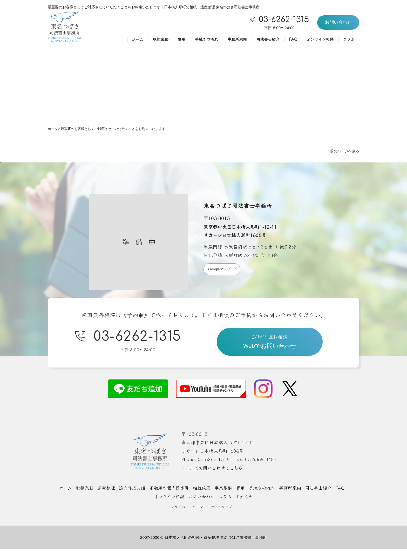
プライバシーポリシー (189, 508)
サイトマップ (221, 508)
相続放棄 (202, 490)
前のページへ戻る (344, 151)
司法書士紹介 (264, 39)
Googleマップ (219, 270)
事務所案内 (232, 39)
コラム (348, 39)
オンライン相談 (318, 39)
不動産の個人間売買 (168, 490)
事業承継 (224, 490)
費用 (174, 39)
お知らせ (246, 498)
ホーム (129, 39)
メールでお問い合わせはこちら (213, 470)
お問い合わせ (201, 498)
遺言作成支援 (129, 490)
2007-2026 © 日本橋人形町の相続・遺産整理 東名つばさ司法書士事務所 (203, 539)
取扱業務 (152, 39)
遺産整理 (101, 490)
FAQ (290, 39)
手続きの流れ (200, 39)
